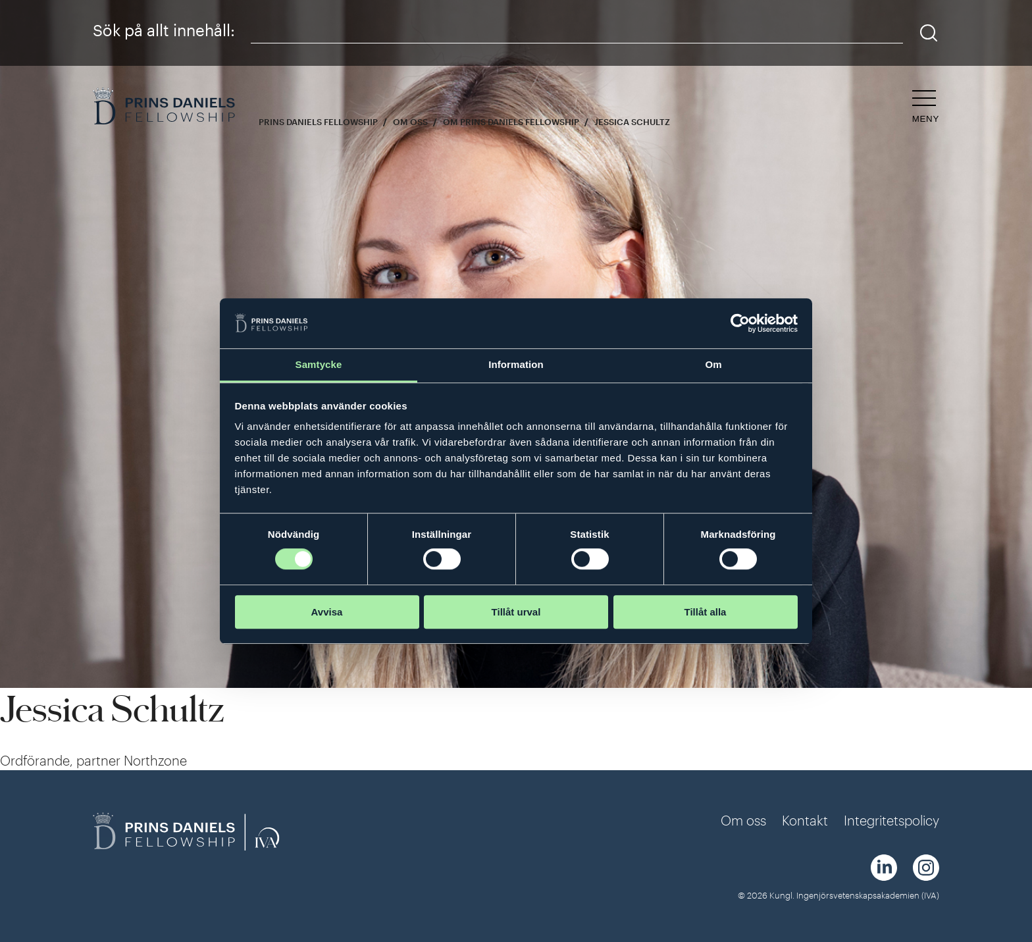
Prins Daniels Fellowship (318, 122)
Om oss (410, 122)
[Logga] (165, 108)
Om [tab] (713, 365)
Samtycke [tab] (319, 365)
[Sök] (929, 33)
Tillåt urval (516, 611)
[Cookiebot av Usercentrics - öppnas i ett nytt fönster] (740, 323)
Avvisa (327, 611)
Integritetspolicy (891, 820)
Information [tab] (516, 365)
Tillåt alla (705, 611)
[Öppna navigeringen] (925, 107)
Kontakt (805, 820)
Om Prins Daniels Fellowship (511, 122)
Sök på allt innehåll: (164, 29)
